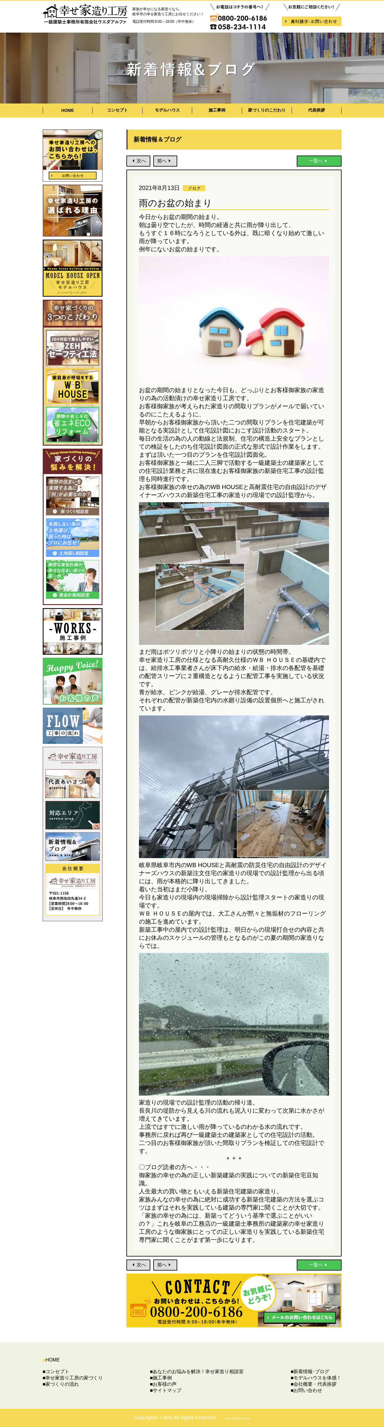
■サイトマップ (166, 1390)
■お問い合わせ (306, 1390)
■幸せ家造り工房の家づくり (73, 1377)
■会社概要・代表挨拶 (314, 1384)
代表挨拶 (316, 110)
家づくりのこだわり (267, 110)
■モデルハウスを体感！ (316, 1377)
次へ (138, 160)
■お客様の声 (163, 1384)
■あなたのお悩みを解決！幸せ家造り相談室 (197, 1371)
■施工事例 (161, 1377)
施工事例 (217, 110)
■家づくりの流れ (61, 1384)
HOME (67, 110)
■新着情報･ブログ (310, 1371)
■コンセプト (56, 1371)
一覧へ (319, 160)
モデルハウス (167, 110)
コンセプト (117, 110)
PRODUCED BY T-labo (237, 1418)
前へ (165, 160)
